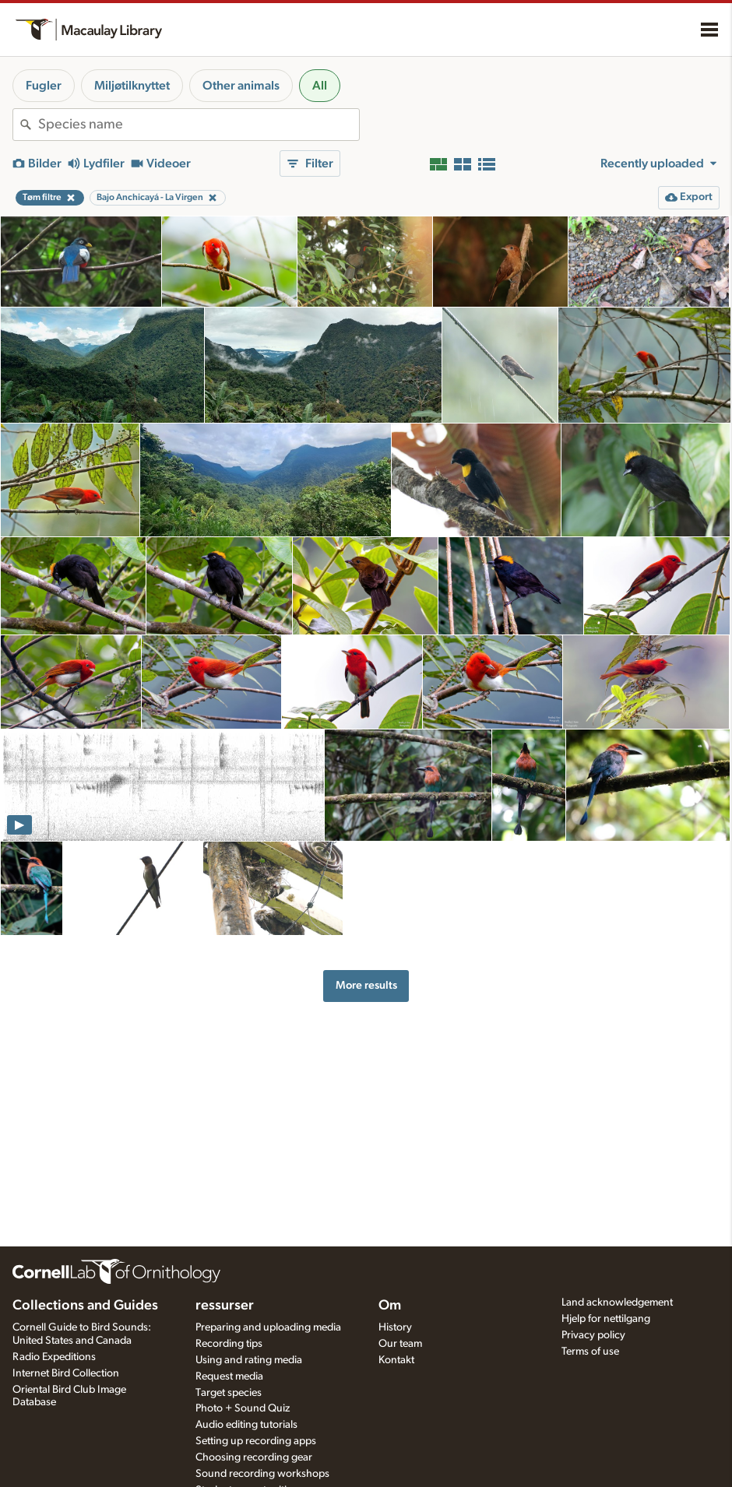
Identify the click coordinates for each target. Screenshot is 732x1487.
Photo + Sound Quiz (242, 1408)
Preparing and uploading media (268, 1327)
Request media (229, 1376)
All (319, 85)
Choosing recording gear (253, 1457)
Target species (228, 1392)
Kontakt (396, 1360)
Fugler (44, 85)
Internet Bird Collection (65, 1373)
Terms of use (590, 1351)
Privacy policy (593, 1335)
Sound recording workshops (262, 1473)
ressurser (224, 1306)
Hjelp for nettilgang (605, 1318)
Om (389, 1306)
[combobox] (198, 124)
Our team (400, 1343)
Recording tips (228, 1343)
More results (366, 985)
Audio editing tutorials (246, 1424)
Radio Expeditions (54, 1357)
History (395, 1327)
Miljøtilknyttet (132, 85)
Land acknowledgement (617, 1302)
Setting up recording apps (255, 1441)
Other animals (241, 85)
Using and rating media (248, 1360)
